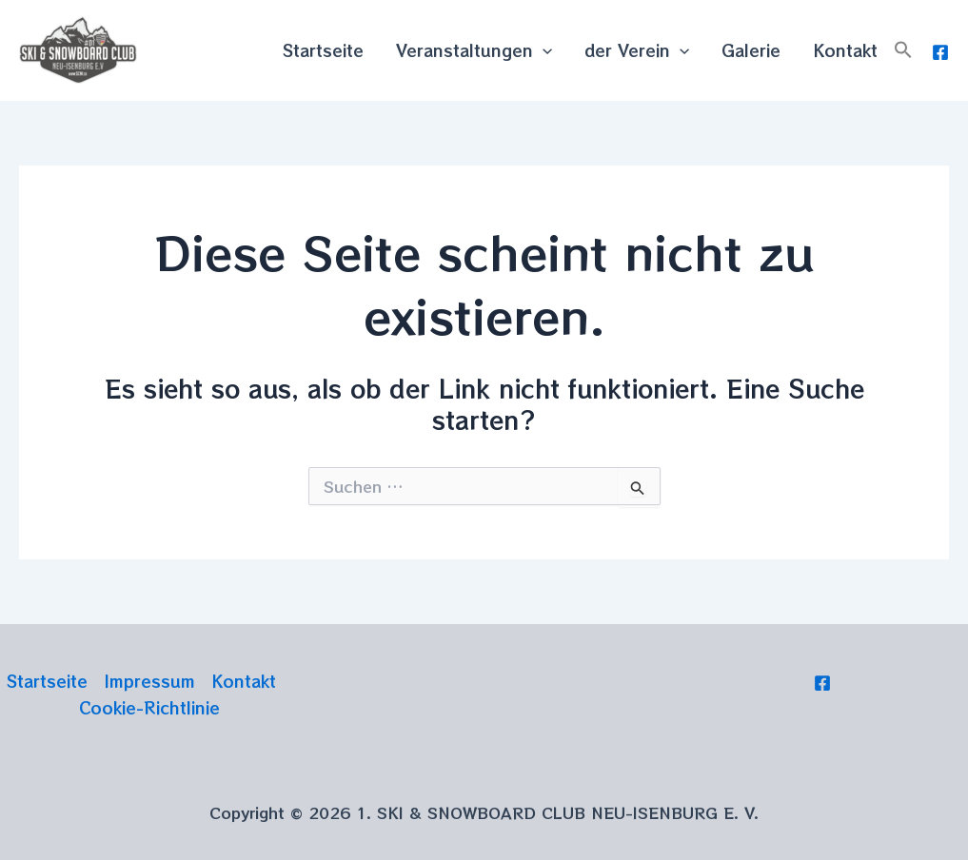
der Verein (636, 50)
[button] (903, 50)
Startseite (323, 50)
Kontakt (845, 50)
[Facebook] (940, 52)
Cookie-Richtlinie (149, 707)
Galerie (750, 50)
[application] (542, 50)
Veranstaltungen (474, 50)
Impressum (149, 681)
